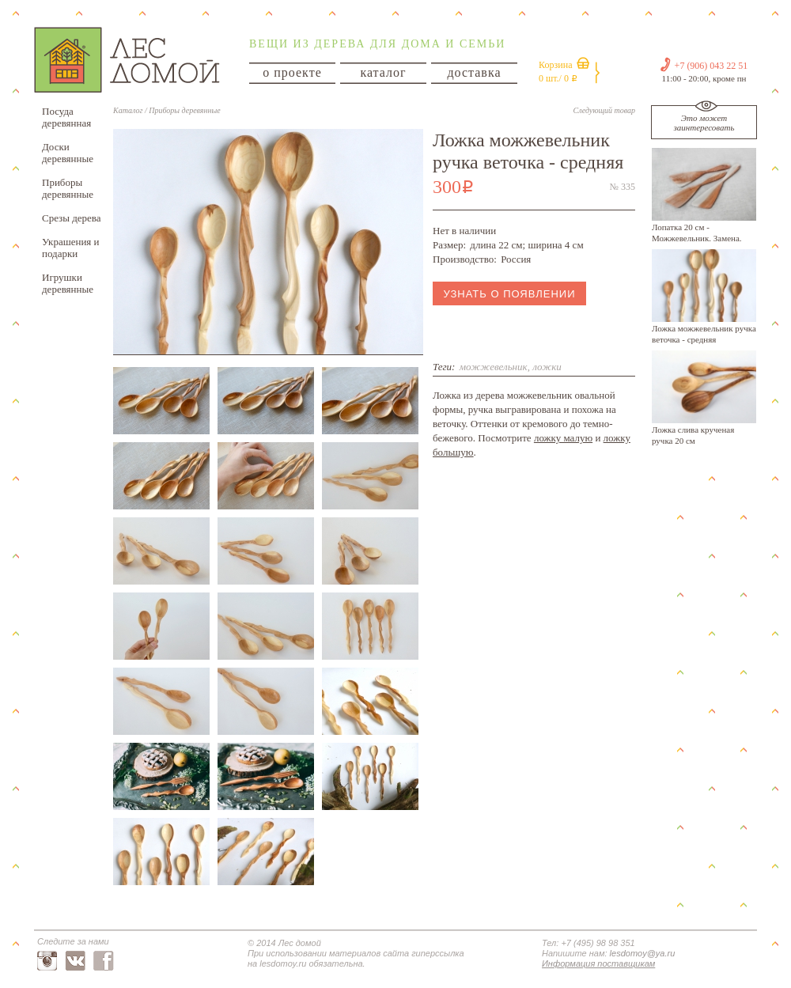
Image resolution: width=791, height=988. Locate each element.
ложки (547, 367)
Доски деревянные (67, 153)
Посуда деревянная (66, 117)
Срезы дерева (71, 218)
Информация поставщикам (598, 963)
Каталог (127, 110)
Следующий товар (604, 110)
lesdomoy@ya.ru (643, 953)
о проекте (292, 72)
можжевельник (494, 367)
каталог (383, 72)
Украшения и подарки (71, 247)
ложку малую (563, 438)
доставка (474, 72)
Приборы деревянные (67, 188)
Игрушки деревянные (67, 283)
